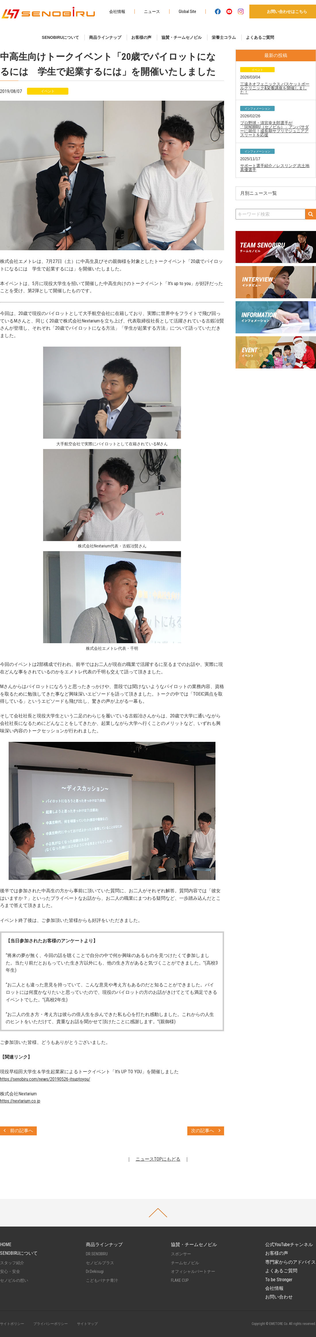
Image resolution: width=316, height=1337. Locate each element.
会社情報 (117, 11)
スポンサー (181, 1254)
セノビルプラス (100, 1262)
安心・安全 (10, 1271)
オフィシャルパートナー (193, 1271)
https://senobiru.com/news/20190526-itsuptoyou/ (45, 1079)
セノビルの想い (14, 1280)
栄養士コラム (224, 37)
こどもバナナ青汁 (102, 1280)
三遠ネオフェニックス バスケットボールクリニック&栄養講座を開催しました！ (274, 88)
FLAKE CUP (180, 1280)
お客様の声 (141, 37)
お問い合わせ (279, 1297)
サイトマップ (87, 1324)
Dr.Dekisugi (95, 1271)
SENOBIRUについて (60, 37)
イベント (48, 91)
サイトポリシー (12, 1324)
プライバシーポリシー (50, 1324)
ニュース (152, 11)
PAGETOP (158, 1213)
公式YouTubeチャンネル (289, 1244)
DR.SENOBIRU (97, 1254)
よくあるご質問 (260, 37)
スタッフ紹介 (12, 1262)
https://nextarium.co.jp (20, 1101)
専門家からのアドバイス (290, 1262)
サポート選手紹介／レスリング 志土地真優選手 (274, 168)
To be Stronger (278, 1279)
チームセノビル (185, 1262)
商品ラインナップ (105, 37)
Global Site (187, 11)
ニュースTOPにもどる (158, 1159)
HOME (5, 1244)
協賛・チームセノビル (181, 37)
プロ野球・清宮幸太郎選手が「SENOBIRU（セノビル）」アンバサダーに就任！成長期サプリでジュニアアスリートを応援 (274, 129)
